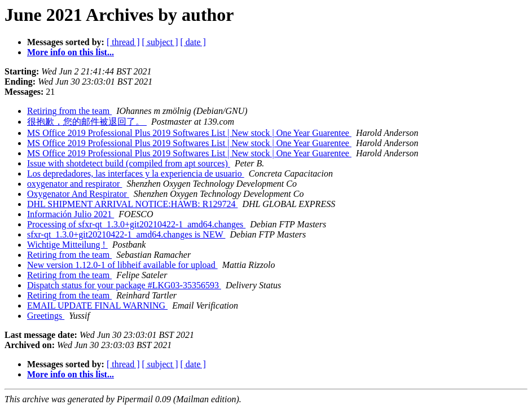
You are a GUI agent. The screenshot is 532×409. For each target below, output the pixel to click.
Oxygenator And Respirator (78, 194)
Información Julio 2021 (70, 214)
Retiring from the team (69, 111)
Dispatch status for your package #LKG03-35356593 (124, 285)
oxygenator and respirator (74, 183)
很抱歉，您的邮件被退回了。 (87, 121)
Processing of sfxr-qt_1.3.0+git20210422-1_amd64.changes (136, 224)
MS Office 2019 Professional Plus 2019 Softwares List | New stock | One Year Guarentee (189, 133)
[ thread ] (123, 42)
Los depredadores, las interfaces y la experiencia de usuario (135, 173)
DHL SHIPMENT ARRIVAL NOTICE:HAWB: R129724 (132, 204)
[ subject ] (160, 42)
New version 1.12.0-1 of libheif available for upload (122, 265)
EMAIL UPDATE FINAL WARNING (97, 305)
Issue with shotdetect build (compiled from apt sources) (128, 163)
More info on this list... (70, 52)
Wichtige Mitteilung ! (67, 244)
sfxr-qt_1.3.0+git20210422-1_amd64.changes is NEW (126, 234)
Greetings (45, 315)
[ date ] (193, 42)
